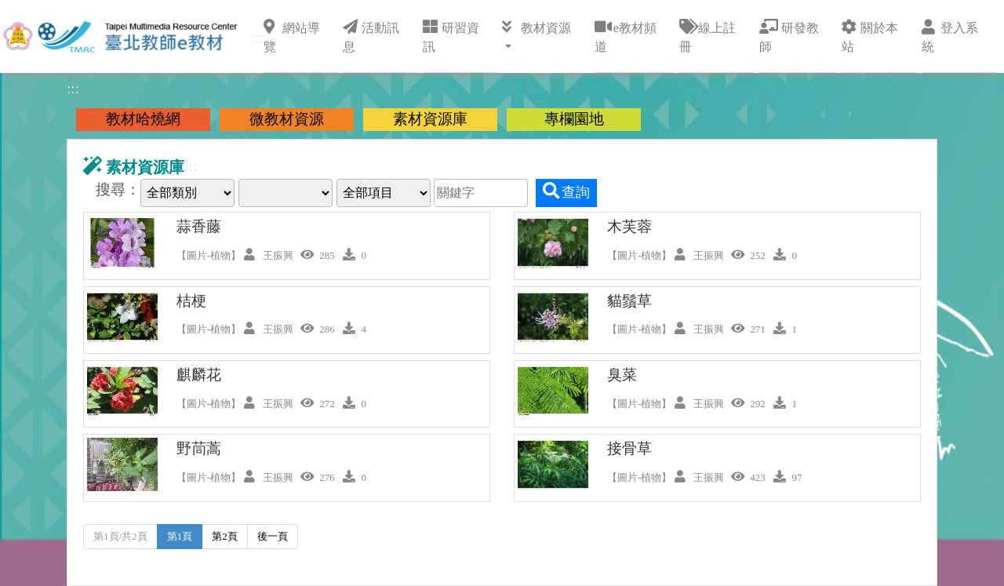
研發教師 (789, 36)
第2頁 (225, 536)
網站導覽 (292, 36)
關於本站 (870, 36)
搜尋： (118, 189)
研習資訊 (451, 36)
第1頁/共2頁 (120, 536)
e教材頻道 (626, 36)
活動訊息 (371, 36)
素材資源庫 (430, 119)
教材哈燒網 (143, 119)
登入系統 (950, 36)
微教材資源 (286, 119)
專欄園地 (574, 119)
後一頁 (272, 536)
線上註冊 (707, 36)
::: (257, 37)
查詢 (566, 191)
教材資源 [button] (536, 27)
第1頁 (180, 536)
